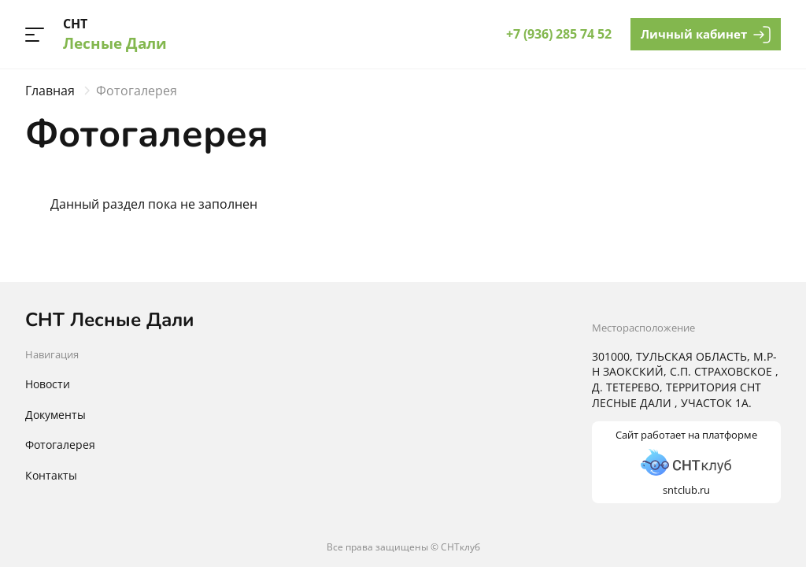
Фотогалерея (60, 444)
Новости (47, 383)
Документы (55, 414)
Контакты (51, 475)
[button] (34, 35)
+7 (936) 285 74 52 (559, 34)
